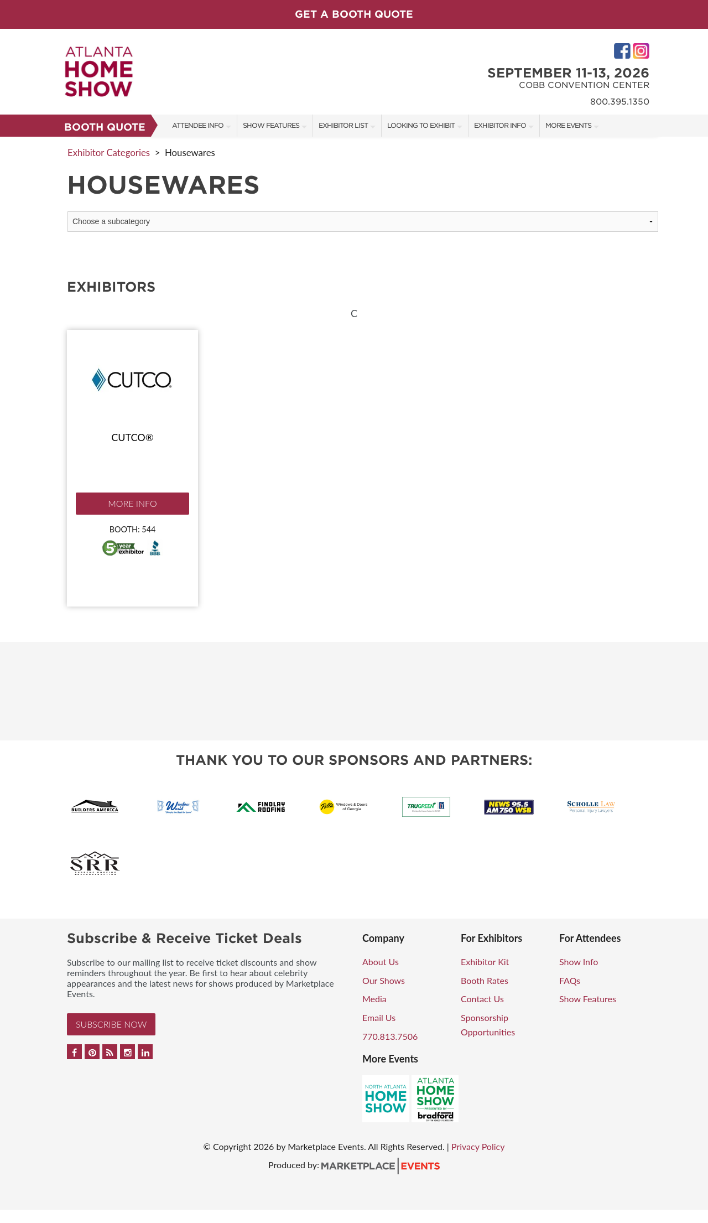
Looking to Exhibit (421, 125)
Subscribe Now (111, 1024)
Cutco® (132, 437)
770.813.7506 (390, 1036)
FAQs (569, 980)
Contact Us (482, 998)
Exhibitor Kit (485, 961)
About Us (380, 961)
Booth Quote (104, 127)
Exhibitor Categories (108, 152)
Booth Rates (484, 980)
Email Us (378, 1017)
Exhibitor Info (500, 125)
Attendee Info (197, 125)
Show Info (578, 961)
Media (374, 998)
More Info (132, 503)
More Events (568, 125)
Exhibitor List (343, 125)
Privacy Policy (478, 1146)
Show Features (271, 125)
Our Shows (383, 980)
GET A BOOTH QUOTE (354, 14)
